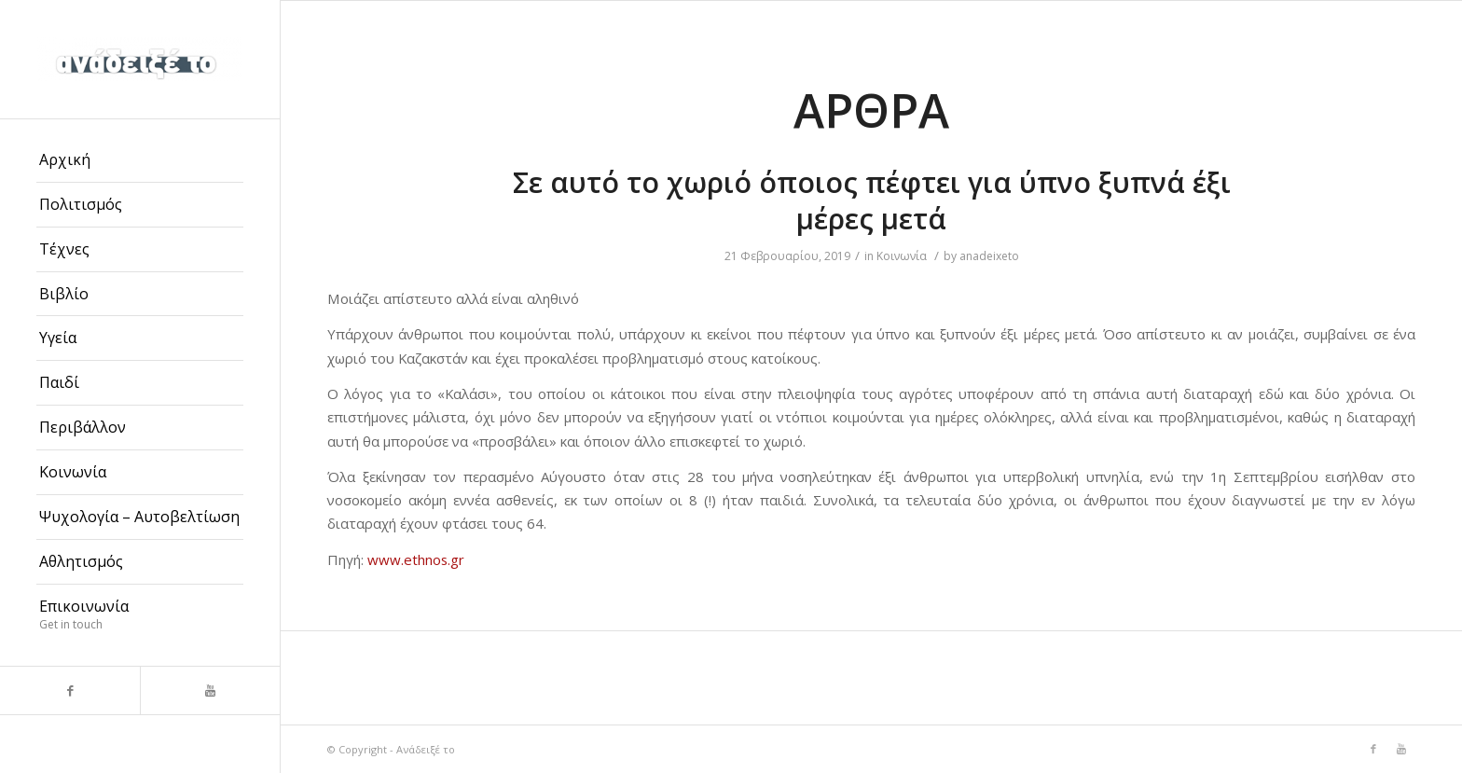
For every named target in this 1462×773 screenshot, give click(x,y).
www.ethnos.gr (415, 559)
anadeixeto (989, 256)
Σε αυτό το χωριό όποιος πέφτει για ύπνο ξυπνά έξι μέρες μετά (872, 200)
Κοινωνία (901, 256)
